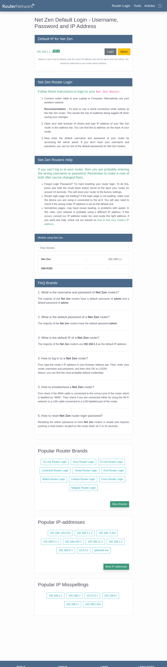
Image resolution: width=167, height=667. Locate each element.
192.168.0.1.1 (51, 541)
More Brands (119, 504)
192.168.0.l (110, 595)
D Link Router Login (111, 461)
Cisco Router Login (112, 479)
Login (110, 51)
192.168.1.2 (116, 541)
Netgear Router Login (83, 487)
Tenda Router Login (86, 470)
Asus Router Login (83, 461)
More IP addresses (116, 566)
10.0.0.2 (83, 550)
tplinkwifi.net (101, 550)
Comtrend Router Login (55, 470)
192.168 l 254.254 (60, 533)
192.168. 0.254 (107, 533)
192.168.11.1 (95, 541)
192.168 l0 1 (66, 550)
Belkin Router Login (54, 479)
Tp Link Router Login (55, 461)
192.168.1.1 (43, 51)
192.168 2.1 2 (84, 533)
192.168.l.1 (72, 604)
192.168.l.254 (93, 604)
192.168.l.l (74, 595)
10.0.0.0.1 (92, 595)
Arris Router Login (113, 470)
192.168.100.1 (73, 541)
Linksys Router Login (83, 479)
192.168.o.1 (55, 595)
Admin (124, 51)
